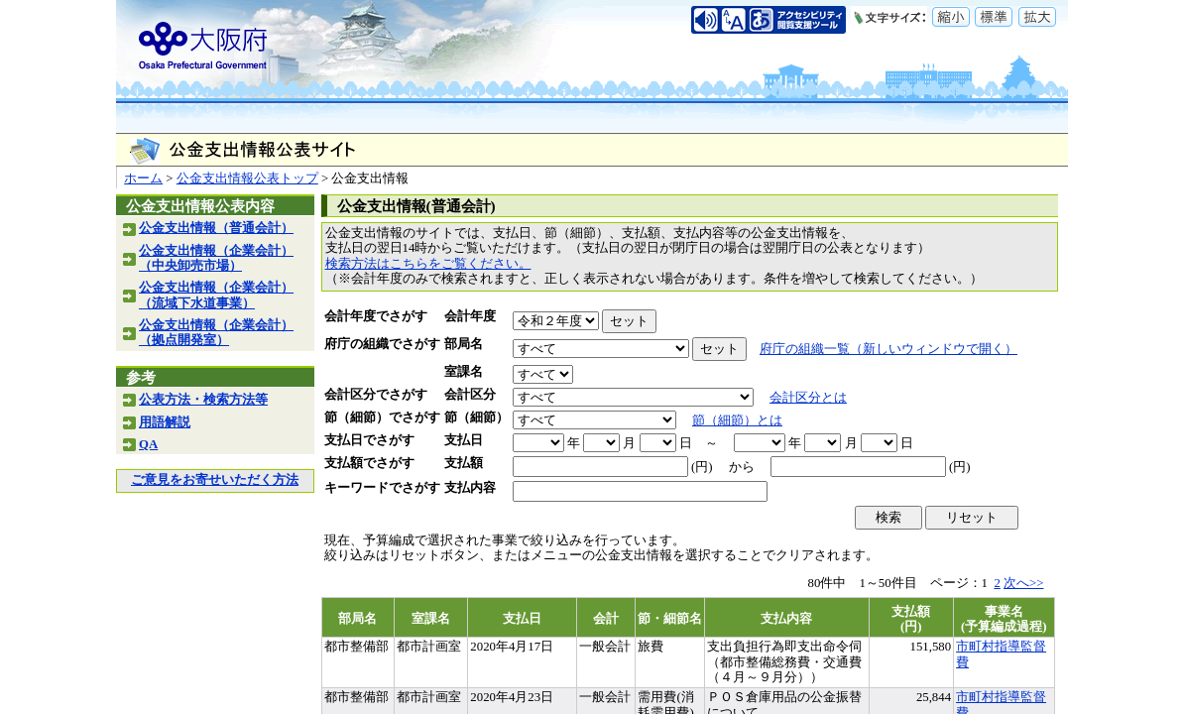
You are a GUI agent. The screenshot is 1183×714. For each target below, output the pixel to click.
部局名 (463, 344)
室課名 (463, 372)
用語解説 (164, 422)
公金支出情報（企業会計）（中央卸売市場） (216, 258)
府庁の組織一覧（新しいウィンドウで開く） (888, 349)
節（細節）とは (737, 420)
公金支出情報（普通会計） (216, 228)
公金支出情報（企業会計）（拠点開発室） (216, 332)
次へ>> (1023, 583)
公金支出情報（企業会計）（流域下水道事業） (216, 295)
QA (148, 444)
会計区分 (470, 395)
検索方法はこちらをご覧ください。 (428, 264)
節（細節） (476, 417)
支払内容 (470, 488)
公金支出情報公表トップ (247, 178)
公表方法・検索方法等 (203, 400)
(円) (702, 467)
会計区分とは (808, 398)
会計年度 (470, 316)
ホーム (143, 178)
